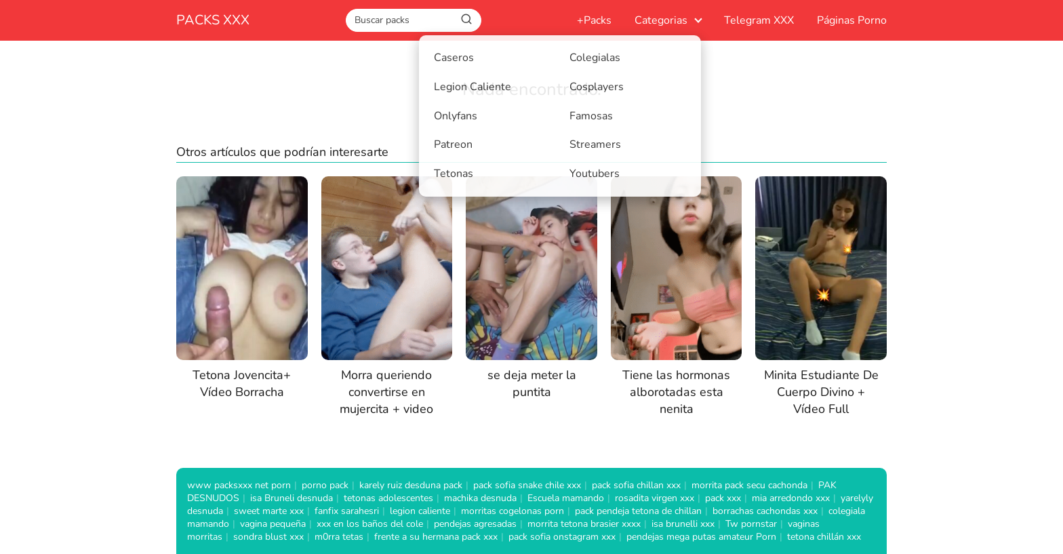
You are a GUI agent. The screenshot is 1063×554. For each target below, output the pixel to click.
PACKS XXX (212, 20)
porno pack (325, 485)
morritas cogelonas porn (512, 510)
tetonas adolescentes (388, 498)
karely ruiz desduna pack (410, 485)
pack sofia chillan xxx (636, 485)
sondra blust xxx (268, 536)
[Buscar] (466, 20)
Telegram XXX (759, 20)
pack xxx (723, 498)
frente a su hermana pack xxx (436, 536)
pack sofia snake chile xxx (527, 485)
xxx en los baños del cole (370, 523)
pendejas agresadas (475, 523)
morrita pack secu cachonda (749, 485)
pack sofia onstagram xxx (562, 536)
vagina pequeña (273, 523)
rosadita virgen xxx (654, 498)
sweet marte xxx (269, 510)
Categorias (661, 20)
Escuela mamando (565, 498)
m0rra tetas (339, 536)
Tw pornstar (751, 523)
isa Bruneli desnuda (291, 498)
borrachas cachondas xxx (765, 510)
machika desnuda (480, 498)
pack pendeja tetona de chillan (638, 510)
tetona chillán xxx (824, 536)
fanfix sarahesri (347, 510)
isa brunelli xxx (683, 523)
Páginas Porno (852, 20)
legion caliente (420, 510)
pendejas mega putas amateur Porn (701, 536)
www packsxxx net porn (239, 485)
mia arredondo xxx (791, 498)
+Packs (594, 20)
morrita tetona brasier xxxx (584, 523)
